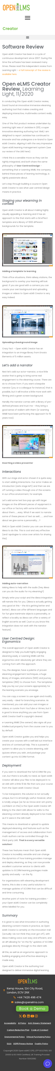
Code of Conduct (39, 1030)
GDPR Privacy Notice (23, 1043)
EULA (9, 1043)
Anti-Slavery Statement (39, 1023)
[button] (27, 37)
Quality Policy (41, 1043)
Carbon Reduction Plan (18, 1030)
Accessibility (10, 1023)
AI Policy (22, 1023)
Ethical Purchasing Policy (39, 1036)
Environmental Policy (15, 1036)
